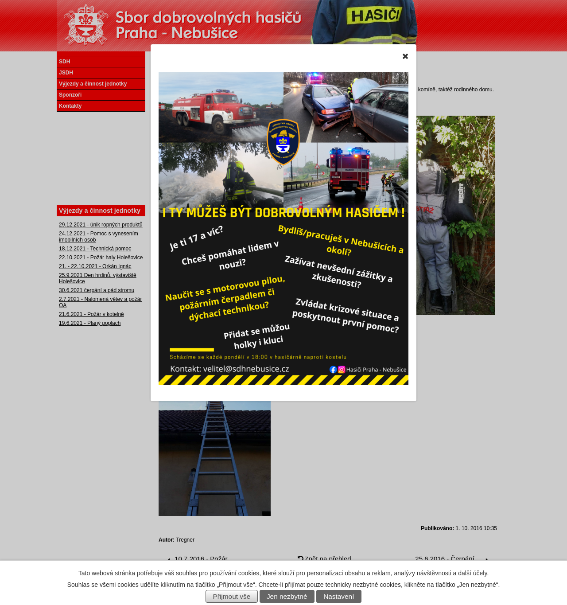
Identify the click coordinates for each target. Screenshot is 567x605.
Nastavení (338, 596)
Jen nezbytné (287, 596)
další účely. (473, 573)
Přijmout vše (232, 596)
